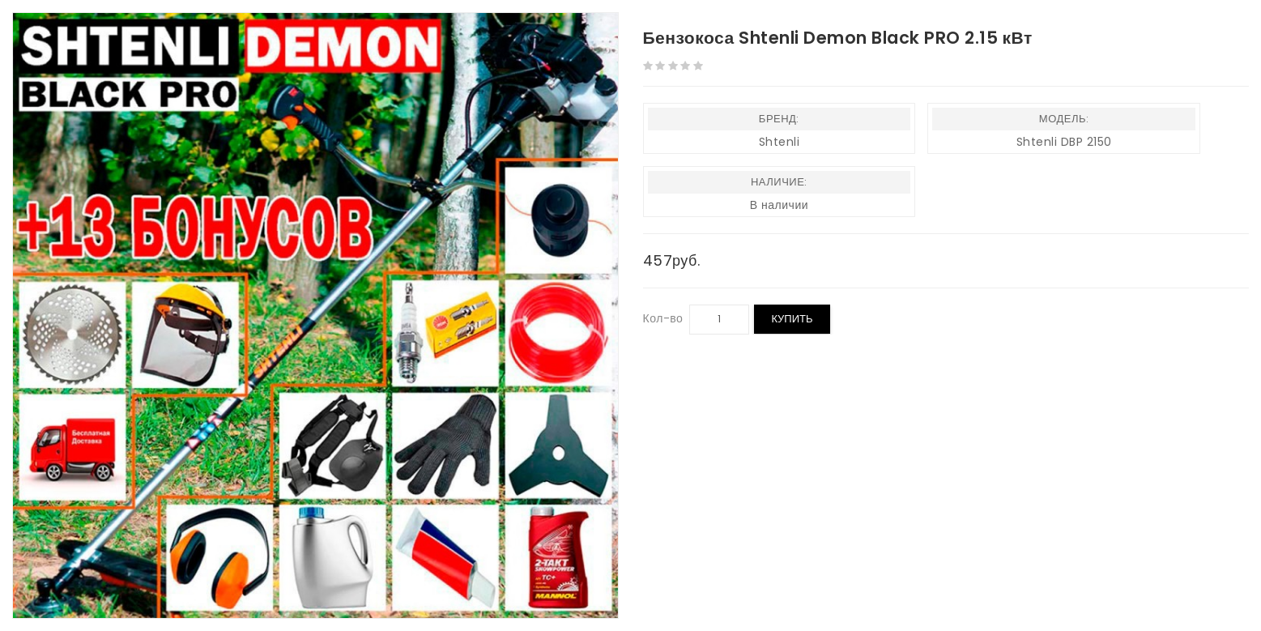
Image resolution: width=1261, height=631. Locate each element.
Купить (791, 318)
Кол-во (663, 318)
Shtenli (779, 142)
